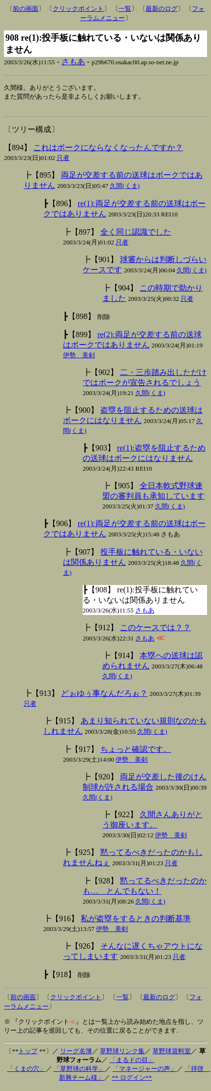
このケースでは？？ (155, 630)
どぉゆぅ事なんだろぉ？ (104, 696)
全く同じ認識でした (135, 234)
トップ (27, 1053)
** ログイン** (132, 1080)
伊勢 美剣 (79, 357)
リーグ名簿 (76, 1053)
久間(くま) (125, 188)
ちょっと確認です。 (135, 751)
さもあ (73, 61)
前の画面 (25, 8)
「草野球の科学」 (79, 1071)
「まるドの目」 (132, 1062)
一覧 (125, 8)
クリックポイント (78, 8)
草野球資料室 (171, 1053)
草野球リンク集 (122, 1053)
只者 (63, 160)
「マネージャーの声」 (145, 1071)
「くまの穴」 (26, 1071)
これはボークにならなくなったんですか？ (108, 150)
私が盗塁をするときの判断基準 (136, 921)
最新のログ (162, 8)
